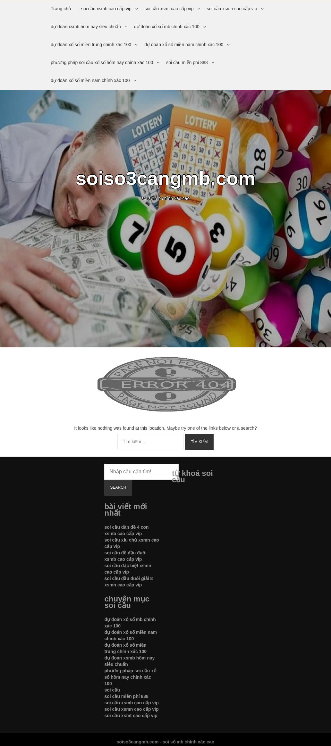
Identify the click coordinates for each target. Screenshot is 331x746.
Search (118, 487)
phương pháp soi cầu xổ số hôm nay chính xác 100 (102, 62)
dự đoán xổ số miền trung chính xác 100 (91, 44)
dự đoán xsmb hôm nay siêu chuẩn (86, 26)
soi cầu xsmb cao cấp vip (106, 8)
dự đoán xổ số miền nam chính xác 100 (183, 44)
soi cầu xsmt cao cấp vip (169, 8)
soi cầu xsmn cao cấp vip (232, 8)
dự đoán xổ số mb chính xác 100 (166, 26)
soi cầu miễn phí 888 (187, 62)
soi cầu (112, 689)
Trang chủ (61, 8)
